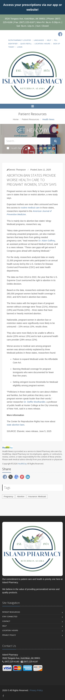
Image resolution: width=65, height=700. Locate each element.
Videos (33, 148)
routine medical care (30, 207)
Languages (39, 40)
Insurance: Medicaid (37, 496)
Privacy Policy (9, 635)
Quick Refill (26, 44)
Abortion (20, 496)
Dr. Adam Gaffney (46, 240)
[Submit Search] (55, 141)
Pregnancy (8, 496)
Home (16, 119)
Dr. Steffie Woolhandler (34, 402)
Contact (6, 621)
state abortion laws (15, 425)
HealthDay (22, 463)
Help (49, 40)
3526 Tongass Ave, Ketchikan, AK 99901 (25, 18)
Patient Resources (30, 119)
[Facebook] (60, 34)
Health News (15, 148)
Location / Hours (42, 44)
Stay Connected (9, 616)
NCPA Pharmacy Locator (19, 40)
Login (19, 47)
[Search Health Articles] (27, 141)
